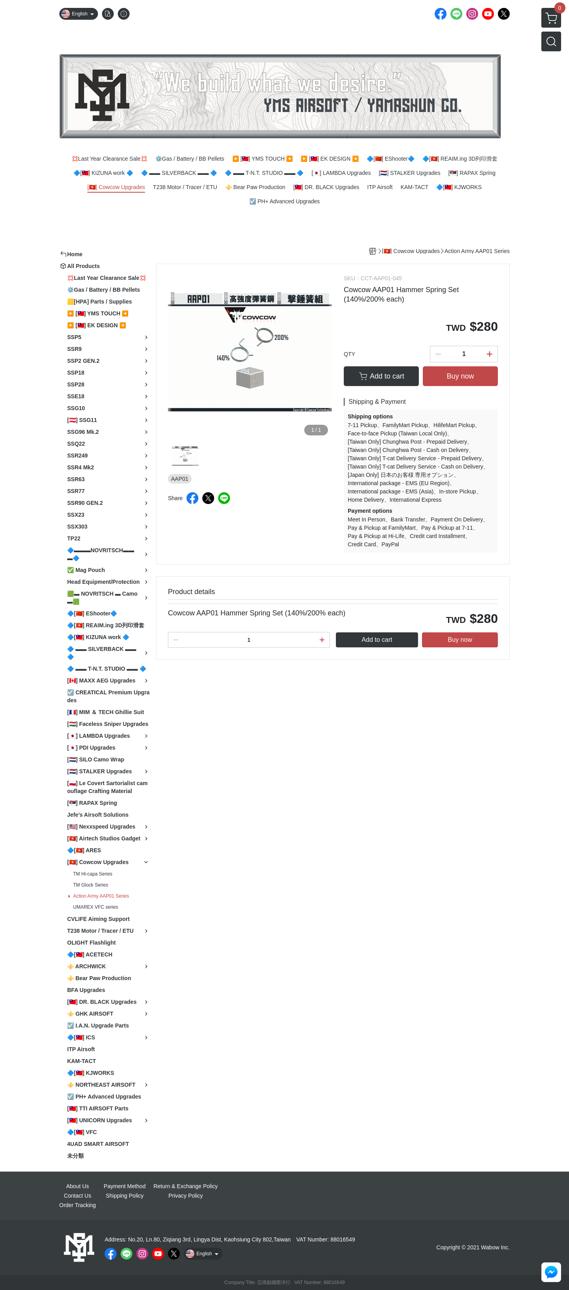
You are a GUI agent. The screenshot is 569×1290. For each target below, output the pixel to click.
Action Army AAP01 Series (101, 896)
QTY (349, 354)
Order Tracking (77, 1205)
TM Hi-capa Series (92, 874)
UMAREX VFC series (95, 907)
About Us (77, 1186)
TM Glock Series (90, 885)
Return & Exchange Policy (185, 1186)
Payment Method (125, 1186)
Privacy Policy (185, 1195)
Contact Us (77, 1195)
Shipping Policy (125, 1195)
